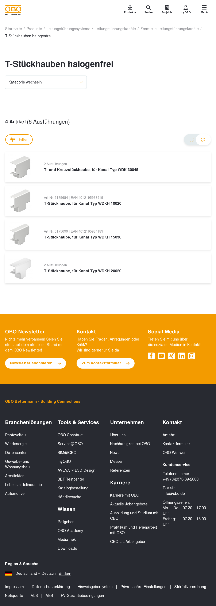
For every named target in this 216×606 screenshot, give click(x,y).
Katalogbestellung (73, 488)
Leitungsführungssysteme (68, 29)
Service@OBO (70, 444)
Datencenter (16, 452)
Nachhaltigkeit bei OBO (130, 444)
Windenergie (16, 444)
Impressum (14, 586)
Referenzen (120, 470)
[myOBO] (185, 10)
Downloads (67, 548)
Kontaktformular (176, 444)
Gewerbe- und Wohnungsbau (17, 464)
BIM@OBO (67, 452)
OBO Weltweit (174, 452)
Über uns (118, 435)
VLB (34, 595)
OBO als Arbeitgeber (127, 541)
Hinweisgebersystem (95, 586)
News (114, 452)
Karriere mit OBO (124, 495)
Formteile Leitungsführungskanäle (169, 29)
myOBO (64, 461)
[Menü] (204, 10)
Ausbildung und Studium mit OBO (134, 516)
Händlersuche (69, 497)
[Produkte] (130, 10)
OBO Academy (70, 530)
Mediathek (67, 539)
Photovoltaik (15, 435)
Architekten (14, 476)
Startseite (13, 29)
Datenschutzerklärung (51, 586)
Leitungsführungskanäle (115, 29)
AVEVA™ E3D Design (76, 470)
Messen (116, 461)
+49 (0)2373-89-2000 (180, 479)
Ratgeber (66, 522)
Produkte (34, 29)
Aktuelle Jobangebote (128, 504)
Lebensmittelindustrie (23, 484)
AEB (49, 595)
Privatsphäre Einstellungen (143, 586)
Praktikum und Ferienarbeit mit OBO (133, 530)
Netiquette (14, 595)
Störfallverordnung (190, 586)
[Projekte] (167, 10)
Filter (19, 139)
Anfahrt (169, 435)
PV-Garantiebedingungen (82, 595)
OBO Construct (71, 435)
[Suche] (148, 10)
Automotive (14, 493)
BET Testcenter (71, 479)
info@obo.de (174, 493)
